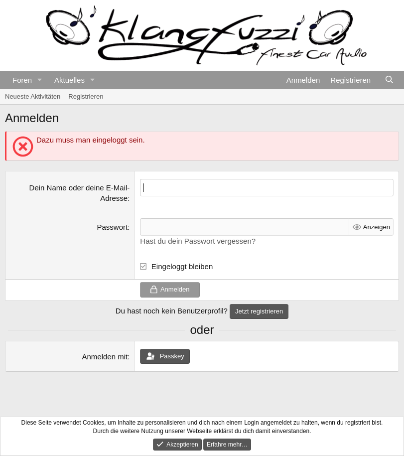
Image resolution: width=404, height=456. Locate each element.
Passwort (112, 227)
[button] (40, 80)
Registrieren (85, 96)
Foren (22, 80)
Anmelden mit (105, 356)
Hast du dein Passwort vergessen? (198, 241)
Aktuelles (69, 80)
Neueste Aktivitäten (32, 96)
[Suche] (389, 80)
